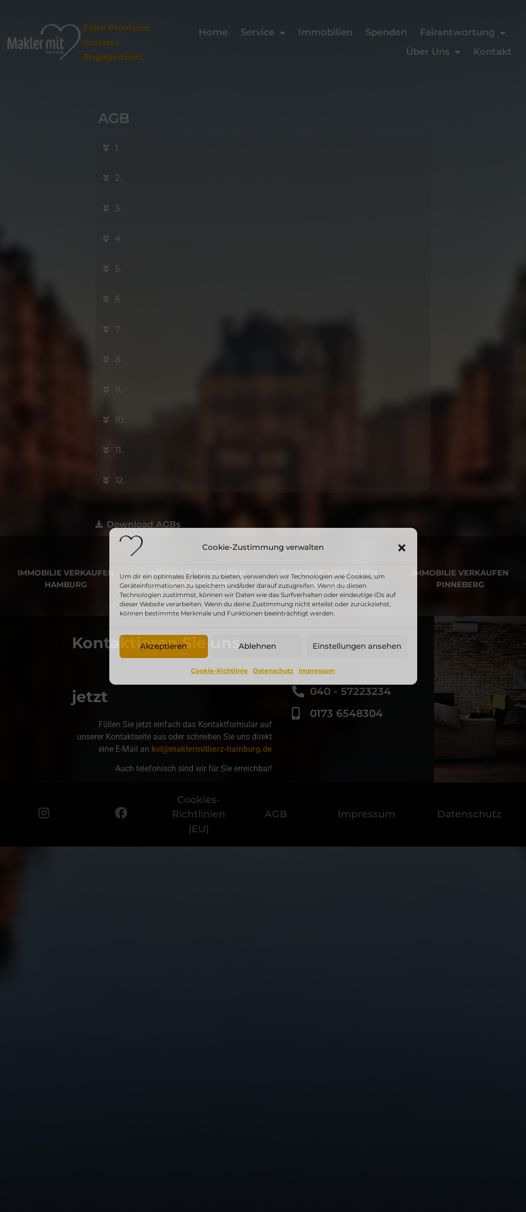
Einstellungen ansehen (357, 646)
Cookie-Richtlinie (219, 670)
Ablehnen (257, 646)
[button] (402, 548)
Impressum (317, 670)
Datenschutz (273, 670)
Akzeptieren (163, 646)
